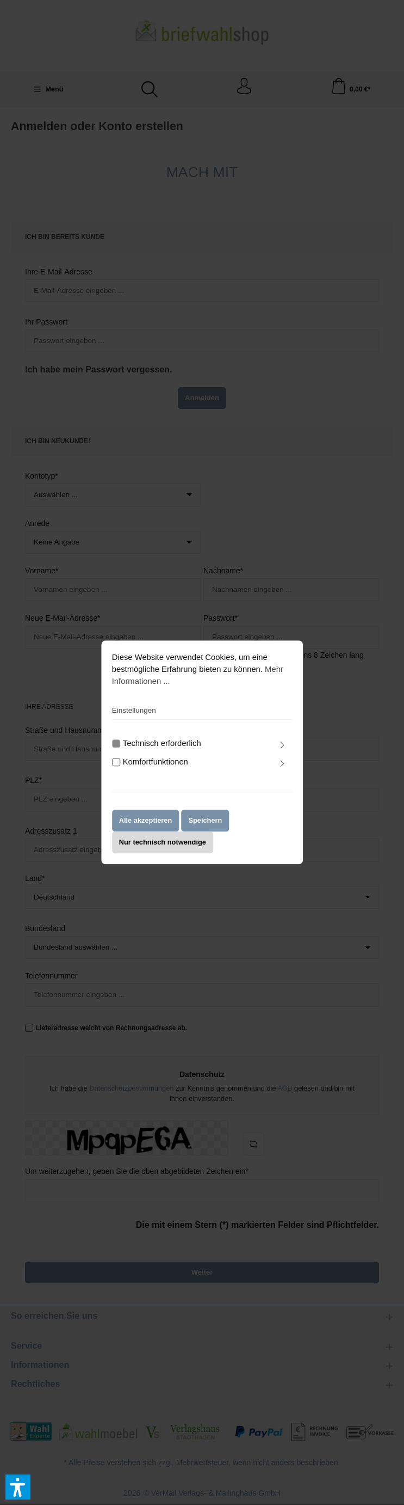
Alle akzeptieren (145, 827)
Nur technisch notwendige (162, 849)
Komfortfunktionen (155, 768)
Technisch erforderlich (162, 749)
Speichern (205, 827)
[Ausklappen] (282, 751)
